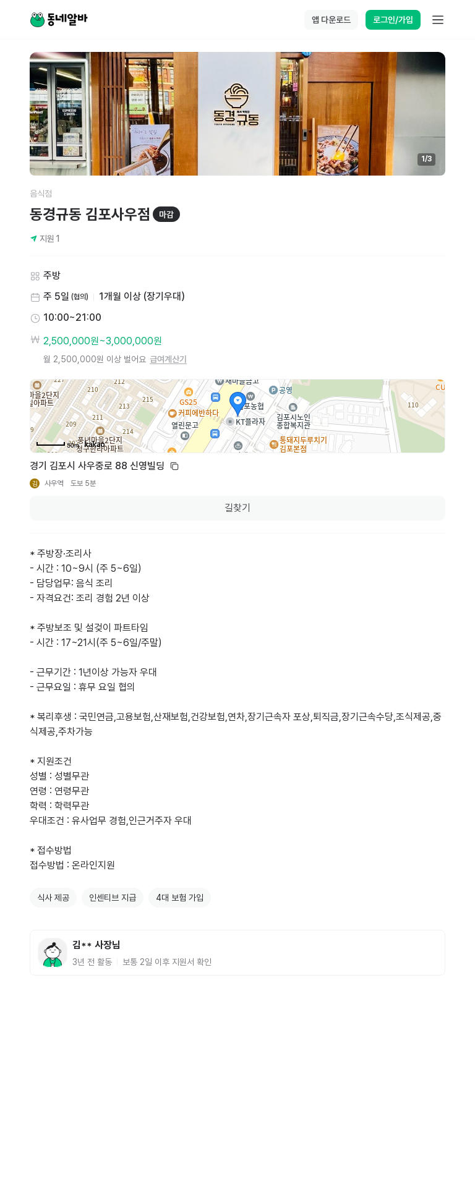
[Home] (59, 19)
